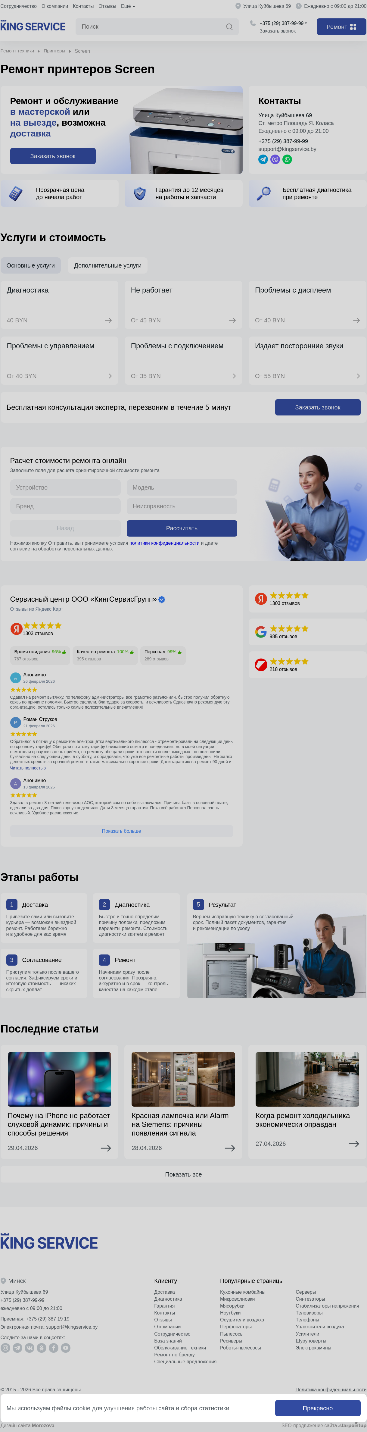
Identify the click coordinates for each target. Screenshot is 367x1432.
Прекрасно (318, 1408)
